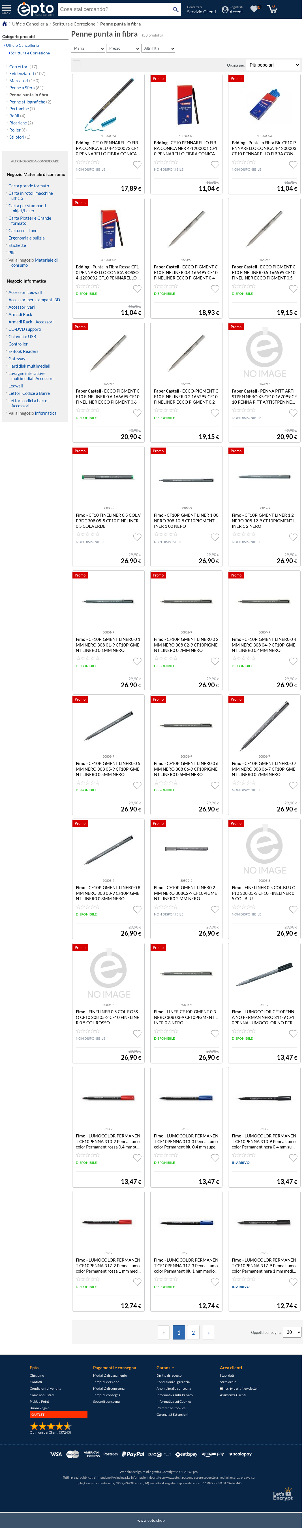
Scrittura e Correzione (30, 52)
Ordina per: (236, 65)
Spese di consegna (106, 1401)
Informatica (46, 413)
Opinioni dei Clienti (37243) (50, 1432)
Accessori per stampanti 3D (34, 299)
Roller (18, 129)
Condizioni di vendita (45, 1388)
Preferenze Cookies (171, 1408)
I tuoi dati (227, 1375)
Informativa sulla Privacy (175, 1395)
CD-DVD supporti (24, 329)
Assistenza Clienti (233, 1395)
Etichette (17, 245)
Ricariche (21, 122)
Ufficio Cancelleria (22, 45)
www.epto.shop (151, 1520)
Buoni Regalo (40, 1408)
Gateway (16, 358)
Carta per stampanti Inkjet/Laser (27, 208)
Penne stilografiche (30, 101)
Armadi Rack (20, 314)
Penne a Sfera (26, 87)
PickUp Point (39, 1401)
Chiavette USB (22, 336)
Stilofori (20, 136)
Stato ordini (228, 1382)
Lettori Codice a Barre (29, 393)
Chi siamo (37, 1375)
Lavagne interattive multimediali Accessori (31, 376)
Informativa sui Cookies (174, 1401)
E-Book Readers (23, 351)
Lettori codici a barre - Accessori (29, 403)
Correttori (23, 66)
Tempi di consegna (106, 1395)
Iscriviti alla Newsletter (239, 1388)
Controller (18, 343)
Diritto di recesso (169, 1375)
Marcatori (24, 80)
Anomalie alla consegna (174, 1388)
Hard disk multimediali (29, 365)
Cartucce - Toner (23, 230)
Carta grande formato (28, 185)
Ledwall (15, 385)
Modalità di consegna (109, 1388)
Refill (17, 115)
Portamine (22, 108)
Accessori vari (21, 307)
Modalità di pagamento (110, 1375)
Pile (12, 252)
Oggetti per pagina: (267, 1332)
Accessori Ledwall (25, 292)
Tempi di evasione (106, 1382)
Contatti (36, 1382)
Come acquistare (42, 1395)
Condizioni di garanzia (173, 1382)
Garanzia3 (172, 1414)
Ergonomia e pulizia (26, 237)
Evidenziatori (27, 73)
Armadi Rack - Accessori (31, 321)
